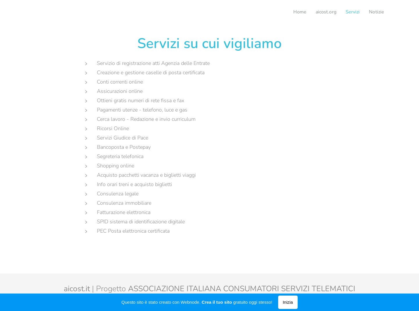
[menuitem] (296, 12)
